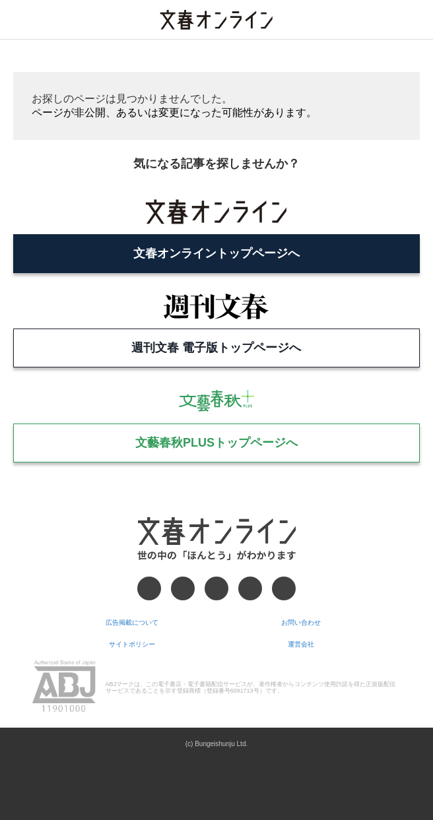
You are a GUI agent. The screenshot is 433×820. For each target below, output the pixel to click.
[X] (183, 588)
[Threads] (216, 588)
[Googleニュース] (250, 588)
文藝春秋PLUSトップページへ (216, 442)
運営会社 (301, 644)
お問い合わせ (301, 622)
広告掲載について (132, 622)
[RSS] (284, 588)
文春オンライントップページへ (216, 253)
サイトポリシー (132, 644)
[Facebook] (149, 588)
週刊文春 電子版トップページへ (216, 347)
